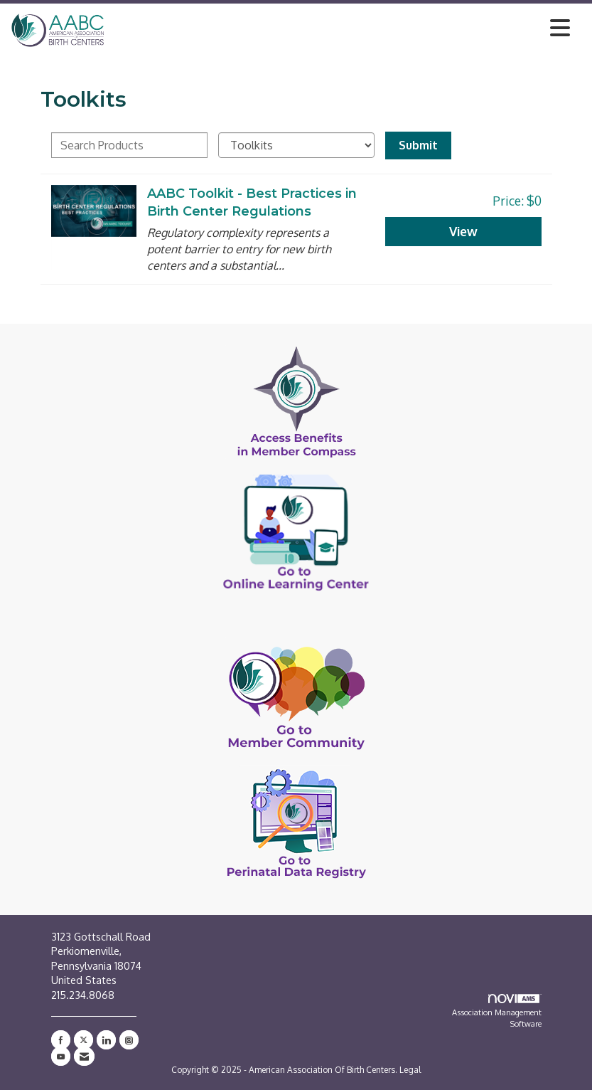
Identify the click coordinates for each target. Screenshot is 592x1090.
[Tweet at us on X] (83, 1039)
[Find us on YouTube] (60, 1056)
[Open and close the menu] (341, 28)
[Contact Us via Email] (84, 1056)
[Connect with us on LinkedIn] (106, 1039)
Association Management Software (497, 1011)
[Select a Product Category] (296, 145)
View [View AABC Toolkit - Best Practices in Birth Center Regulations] (463, 231)
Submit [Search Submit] (418, 145)
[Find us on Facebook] (60, 1039)
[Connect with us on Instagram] (129, 1039)
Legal (410, 1069)
